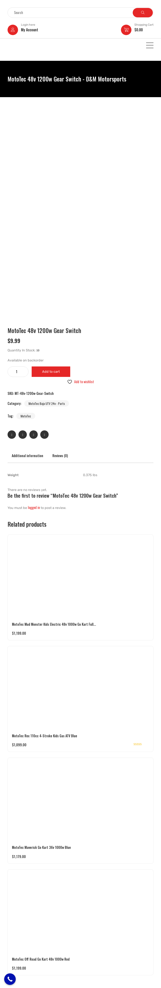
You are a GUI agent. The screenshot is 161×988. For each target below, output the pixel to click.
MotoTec (26, 219)
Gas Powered (17, 912)
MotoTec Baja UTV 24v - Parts (47, 206)
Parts (12, 950)
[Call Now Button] (10, 979)
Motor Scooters (19, 939)
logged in (34, 310)
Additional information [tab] (27, 258)
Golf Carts (15, 928)
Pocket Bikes (17, 923)
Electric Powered (19, 901)
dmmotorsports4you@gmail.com (104, 928)
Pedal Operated (19, 933)
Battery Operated (20, 917)
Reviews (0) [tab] (60, 258)
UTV (11, 906)
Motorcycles (17, 944)
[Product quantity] (18, 174)
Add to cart (51, 175)
